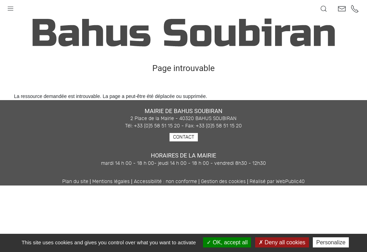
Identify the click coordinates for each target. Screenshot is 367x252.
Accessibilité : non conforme (165, 181)
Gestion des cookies (223, 181)
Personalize (331, 242)
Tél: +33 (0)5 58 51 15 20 (152, 126)
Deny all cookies (282, 242)
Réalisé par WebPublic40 (277, 181)
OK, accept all (227, 242)
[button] (10, 7)
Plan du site (75, 181)
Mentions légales (111, 181)
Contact (183, 137)
